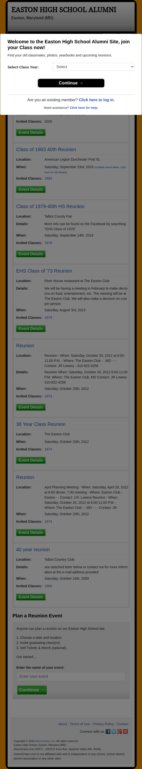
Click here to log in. (97, 100)
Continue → (71, 83)
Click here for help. (84, 108)
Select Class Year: (23, 67)
